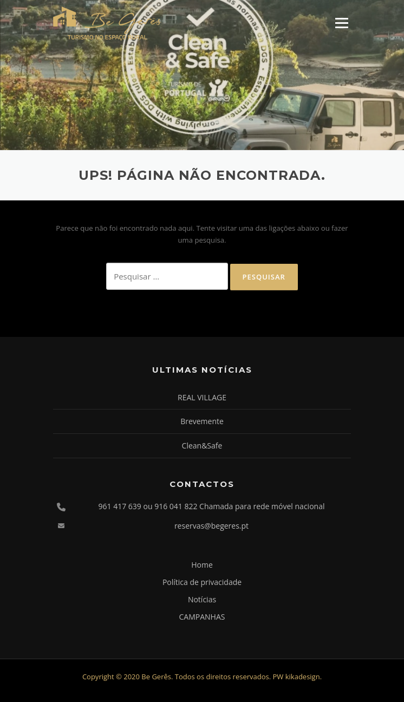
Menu (341, 23)
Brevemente (202, 421)
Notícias (202, 599)
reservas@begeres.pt (211, 526)
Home (202, 565)
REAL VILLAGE (202, 397)
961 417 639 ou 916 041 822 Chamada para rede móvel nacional (212, 506)
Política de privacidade (202, 582)
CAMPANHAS (202, 617)
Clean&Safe (202, 445)
